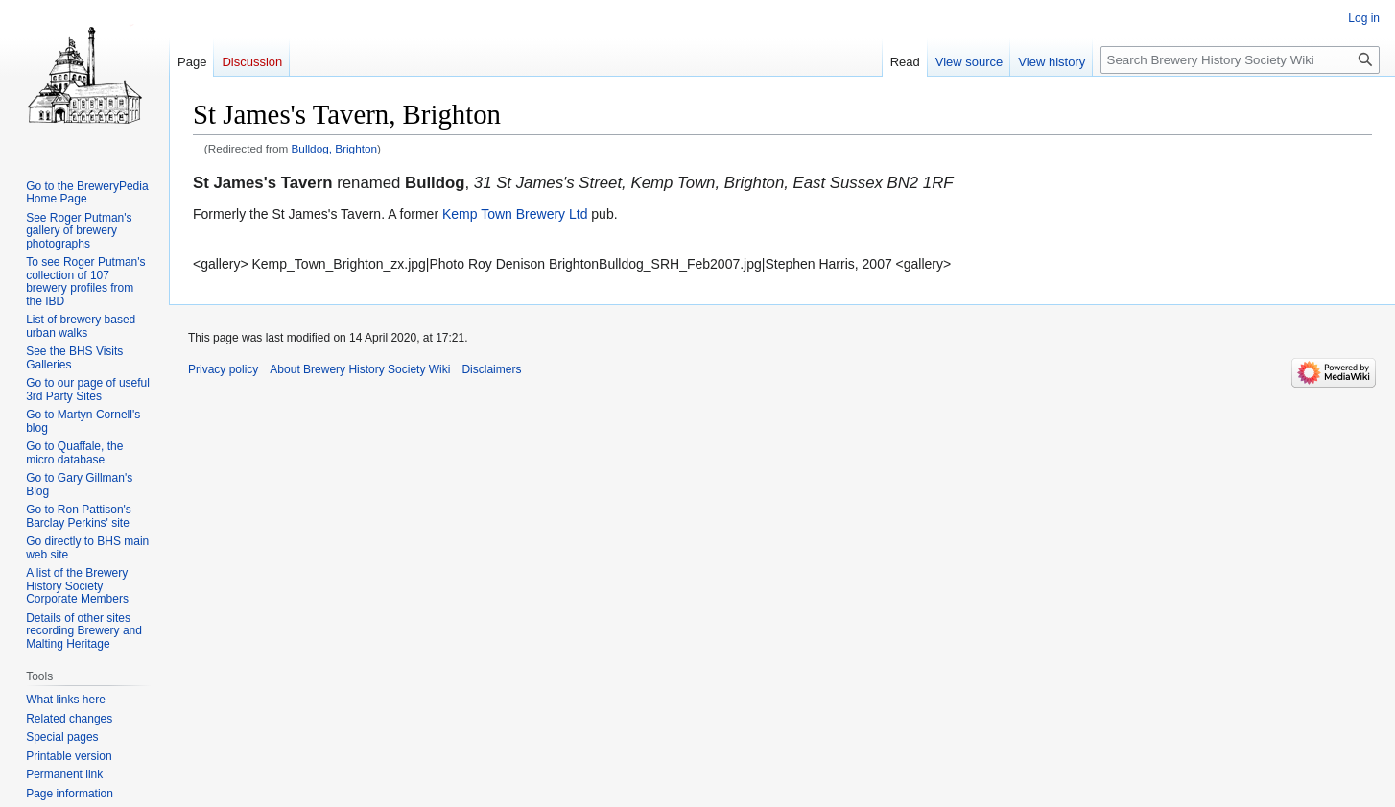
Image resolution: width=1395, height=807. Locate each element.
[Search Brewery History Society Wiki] (1240, 60)
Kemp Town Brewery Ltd (514, 214)
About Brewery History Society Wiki (360, 369)
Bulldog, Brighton (335, 148)
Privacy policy (223, 369)
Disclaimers (491, 369)
